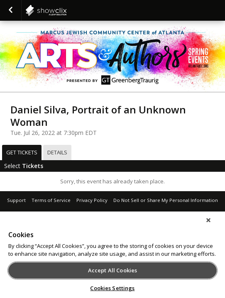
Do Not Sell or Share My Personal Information (165, 200)
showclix (66, 10)
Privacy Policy (92, 200)
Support (16, 200)
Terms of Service (51, 200)
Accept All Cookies (112, 270)
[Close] (214, 225)
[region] (112, 257)
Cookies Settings (112, 288)
